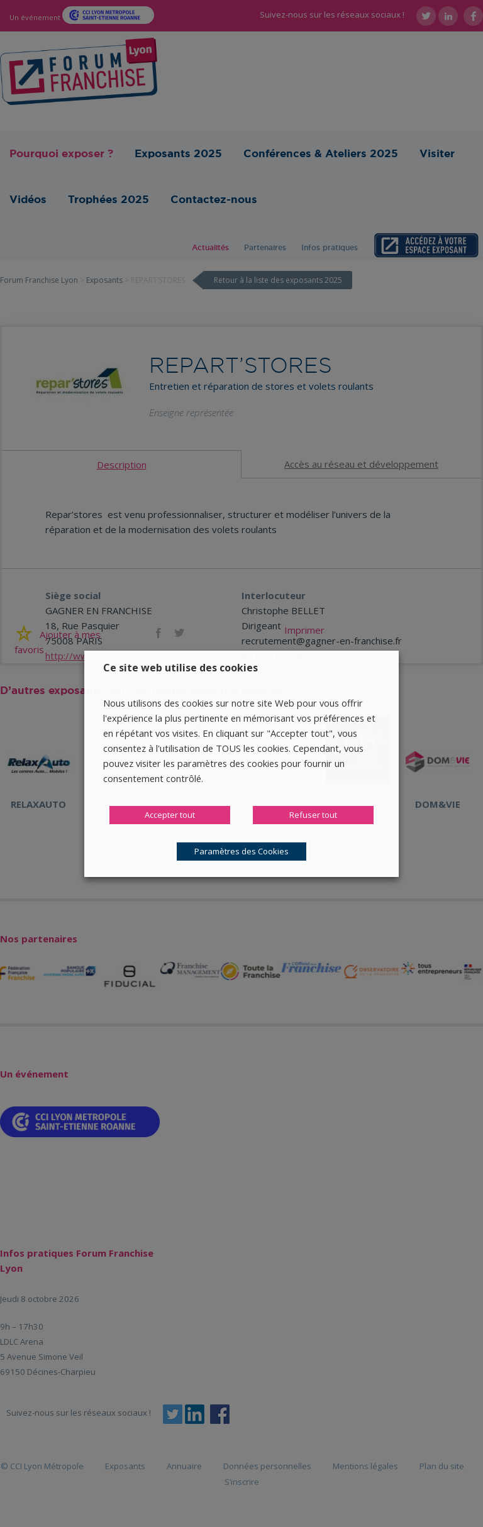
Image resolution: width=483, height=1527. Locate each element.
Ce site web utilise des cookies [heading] (180, 668)
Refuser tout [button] (313, 814)
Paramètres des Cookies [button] (241, 851)
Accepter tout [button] (170, 814)
